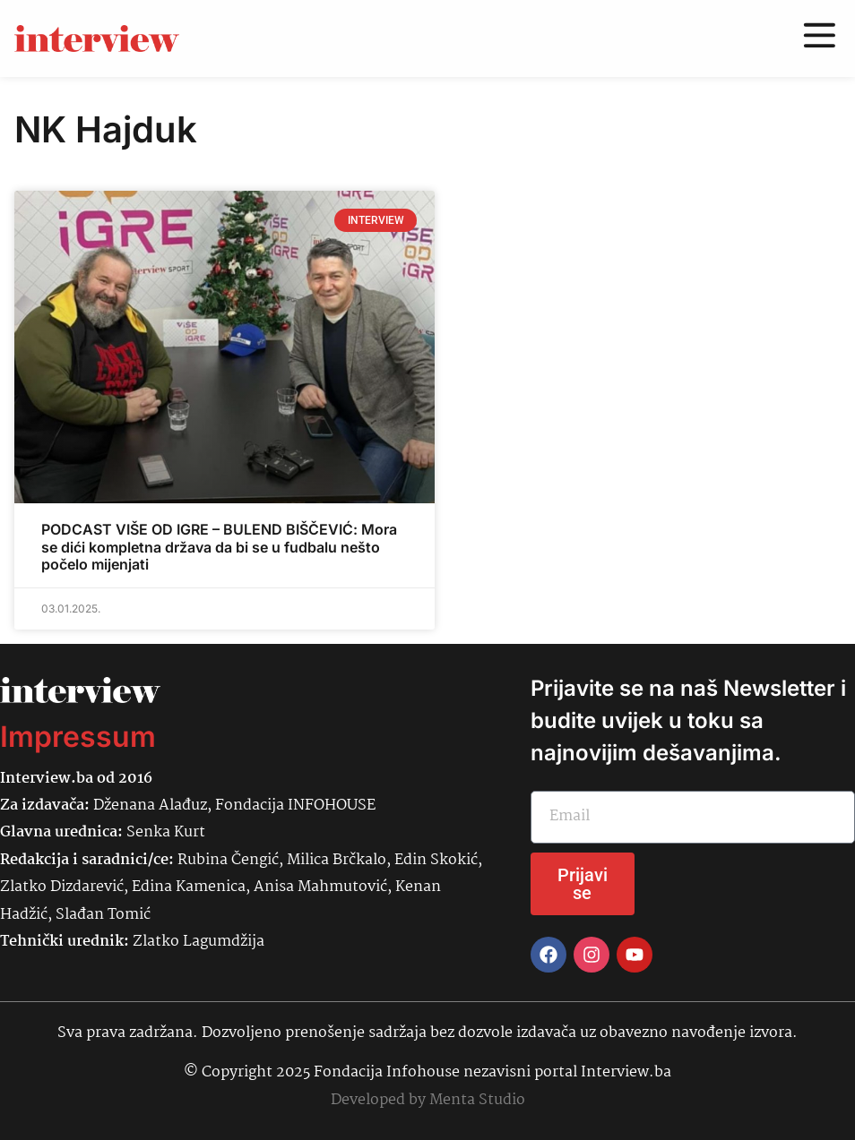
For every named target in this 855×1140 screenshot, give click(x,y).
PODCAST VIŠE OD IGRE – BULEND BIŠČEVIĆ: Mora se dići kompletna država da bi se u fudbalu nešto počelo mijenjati (219, 546)
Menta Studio (477, 1100)
